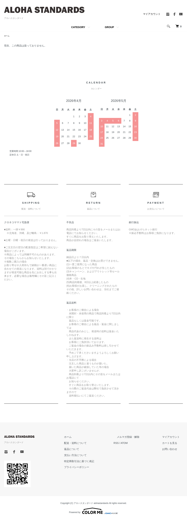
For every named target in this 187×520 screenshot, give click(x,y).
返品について (88, 449)
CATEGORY (78, 27)
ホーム (7, 36)
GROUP (109, 27)
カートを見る (173, 443)
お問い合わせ (173, 449)
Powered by (93, 511)
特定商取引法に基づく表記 (96, 461)
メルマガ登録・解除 (138, 437)
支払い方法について (92, 455)
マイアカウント (152, 14)
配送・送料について (92, 443)
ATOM (137, 443)
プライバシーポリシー (93, 467)
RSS (129, 443)
